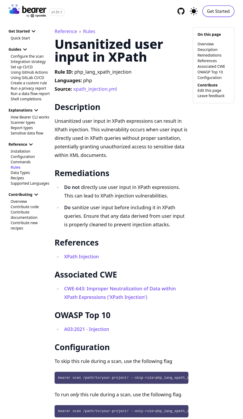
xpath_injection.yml (95, 89)
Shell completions (26, 98)
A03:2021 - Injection (86, 329)
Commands (21, 161)
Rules (15, 167)
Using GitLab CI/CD (27, 77)
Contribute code (25, 206)
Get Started (218, 11)
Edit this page (209, 90)
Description (207, 49)
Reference (22, 144)
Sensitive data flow (27, 133)
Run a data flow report (30, 93)
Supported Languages (30, 183)
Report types (22, 127)
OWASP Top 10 (210, 71)
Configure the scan (27, 56)
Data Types (20, 172)
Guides (19, 49)
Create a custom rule (29, 82)
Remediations (209, 55)
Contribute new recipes (24, 225)
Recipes (17, 177)
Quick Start (20, 38)
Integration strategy (28, 61)
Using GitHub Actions (29, 72)
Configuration (23, 156)
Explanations (24, 110)
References (207, 60)
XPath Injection (81, 256)
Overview (19, 201)
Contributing (24, 194)
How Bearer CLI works (30, 117)
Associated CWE (211, 66)
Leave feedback (211, 95)
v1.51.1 (57, 12)
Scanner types (23, 122)
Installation (20, 151)
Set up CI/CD (22, 66)
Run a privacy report (28, 88)
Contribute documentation (24, 215)
